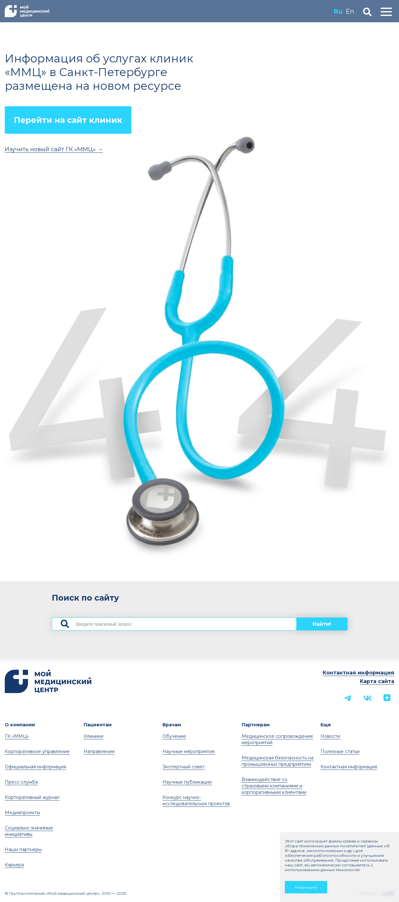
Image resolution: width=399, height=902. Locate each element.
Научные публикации (187, 782)
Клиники (93, 736)
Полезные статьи (340, 751)
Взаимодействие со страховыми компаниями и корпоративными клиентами (274, 786)
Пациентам (98, 725)
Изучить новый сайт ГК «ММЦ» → (54, 149)
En (350, 11)
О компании (20, 725)
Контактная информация (358, 673)
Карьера (14, 865)
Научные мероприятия (188, 751)
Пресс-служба (21, 782)
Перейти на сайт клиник (68, 120)
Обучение (174, 736)
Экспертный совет (183, 767)
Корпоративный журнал (32, 797)
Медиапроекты (22, 812)
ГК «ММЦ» (17, 736)
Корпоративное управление (37, 751)
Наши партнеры (23, 849)
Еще (325, 725)
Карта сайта (377, 681)
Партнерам (256, 725)
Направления (99, 751)
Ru (338, 11)
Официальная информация (35, 767)
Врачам (171, 725)
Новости (330, 736)
